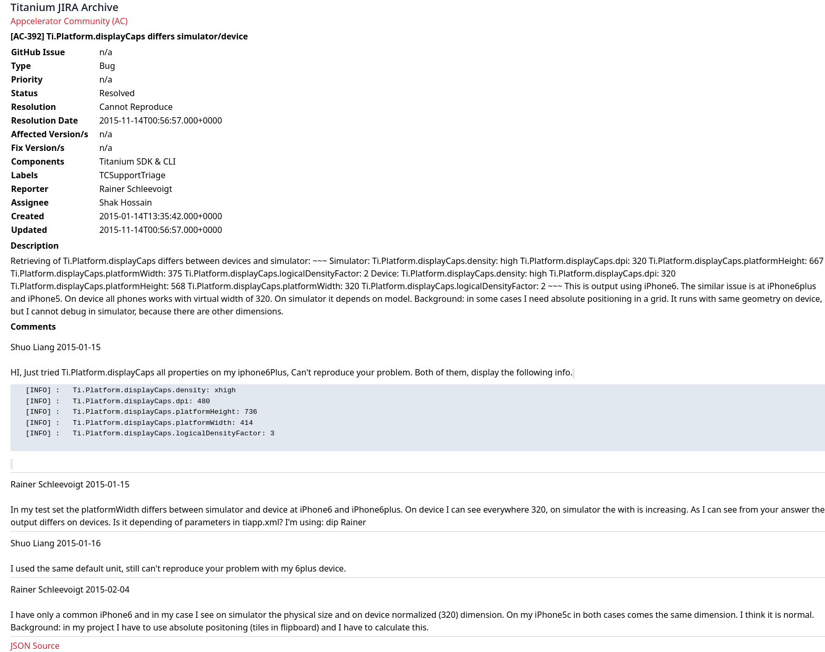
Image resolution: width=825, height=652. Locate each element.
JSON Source (35, 645)
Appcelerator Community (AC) (69, 21)
